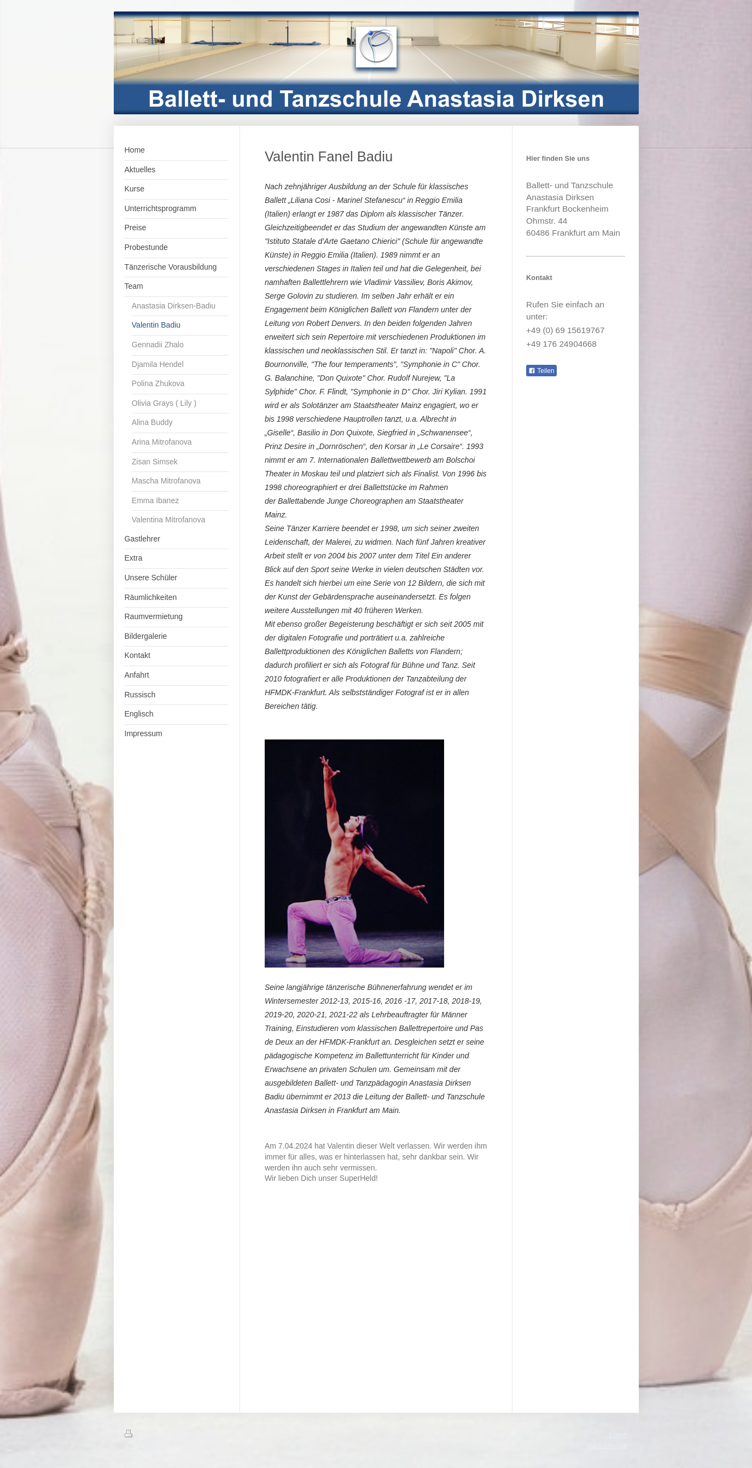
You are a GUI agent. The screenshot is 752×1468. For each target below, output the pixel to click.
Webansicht (608, 1445)
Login (618, 1434)
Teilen (541, 371)
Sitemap (201, 1434)
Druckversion (154, 1434)
